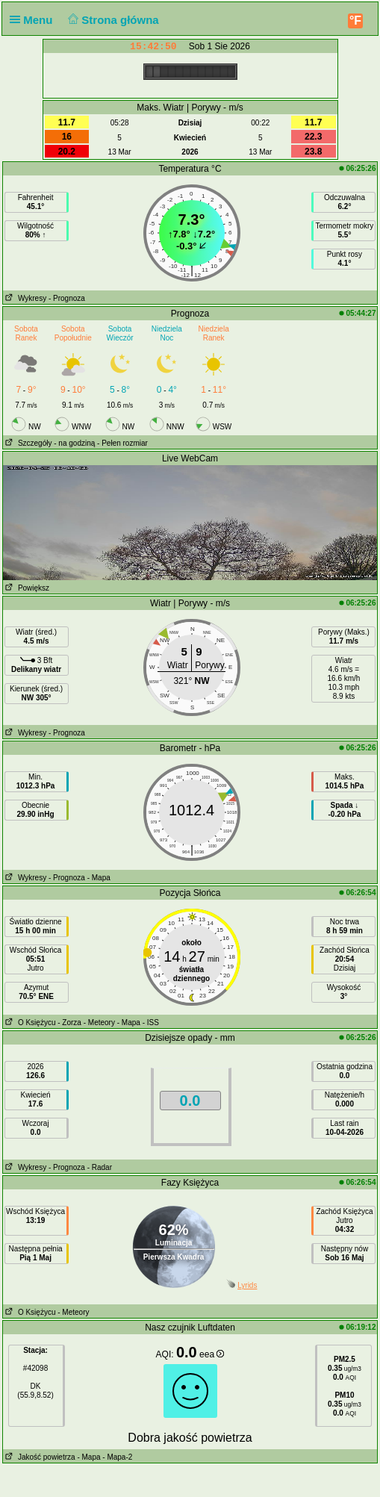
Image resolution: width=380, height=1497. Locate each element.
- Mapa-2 (117, 1457)
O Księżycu (29, 1022)
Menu (34, 19)
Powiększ (26, 588)
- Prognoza (67, 298)
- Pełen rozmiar (122, 443)
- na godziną (74, 443)
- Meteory (99, 1022)
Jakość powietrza (39, 1457)
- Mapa (98, 878)
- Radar (99, 1167)
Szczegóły (27, 443)
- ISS (151, 1022)
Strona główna (112, 19)
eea (211, 1354)
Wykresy (25, 298)
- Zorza (69, 1022)
